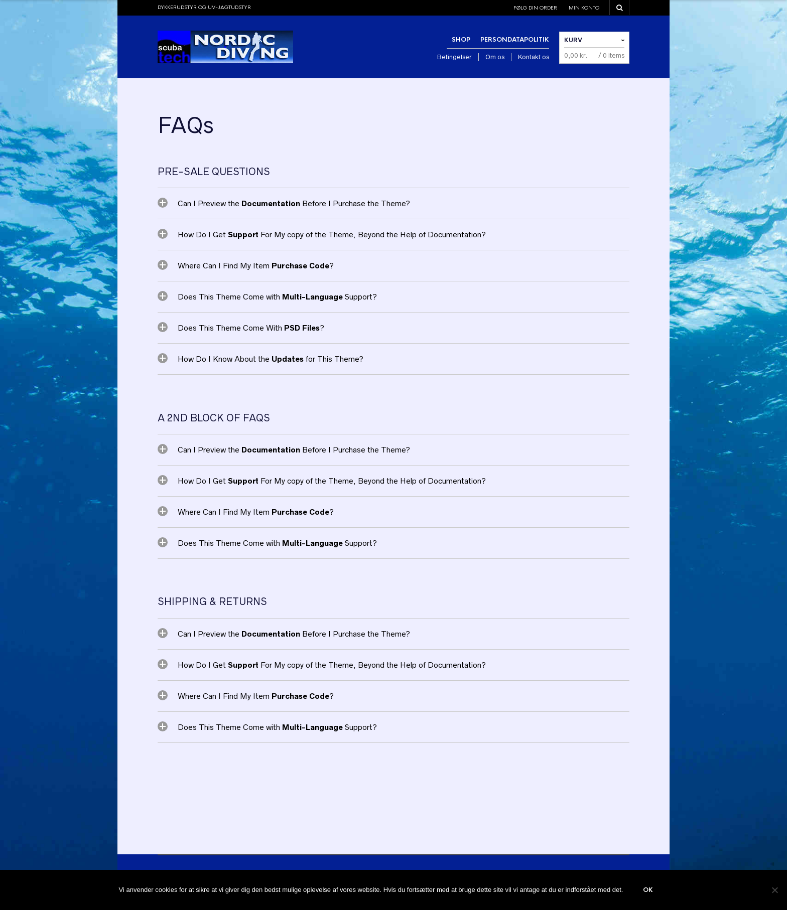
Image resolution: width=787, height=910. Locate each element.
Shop (461, 40)
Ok (648, 890)
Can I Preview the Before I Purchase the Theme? (294, 203)
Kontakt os (533, 57)
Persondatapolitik (514, 40)
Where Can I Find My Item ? (256, 265)
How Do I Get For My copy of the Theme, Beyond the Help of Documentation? (332, 234)
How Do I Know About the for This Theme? (270, 359)
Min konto (584, 8)
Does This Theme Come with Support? (277, 296)
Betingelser (454, 57)
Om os (494, 57)
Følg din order (535, 8)
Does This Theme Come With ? (251, 328)
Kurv (573, 40)
